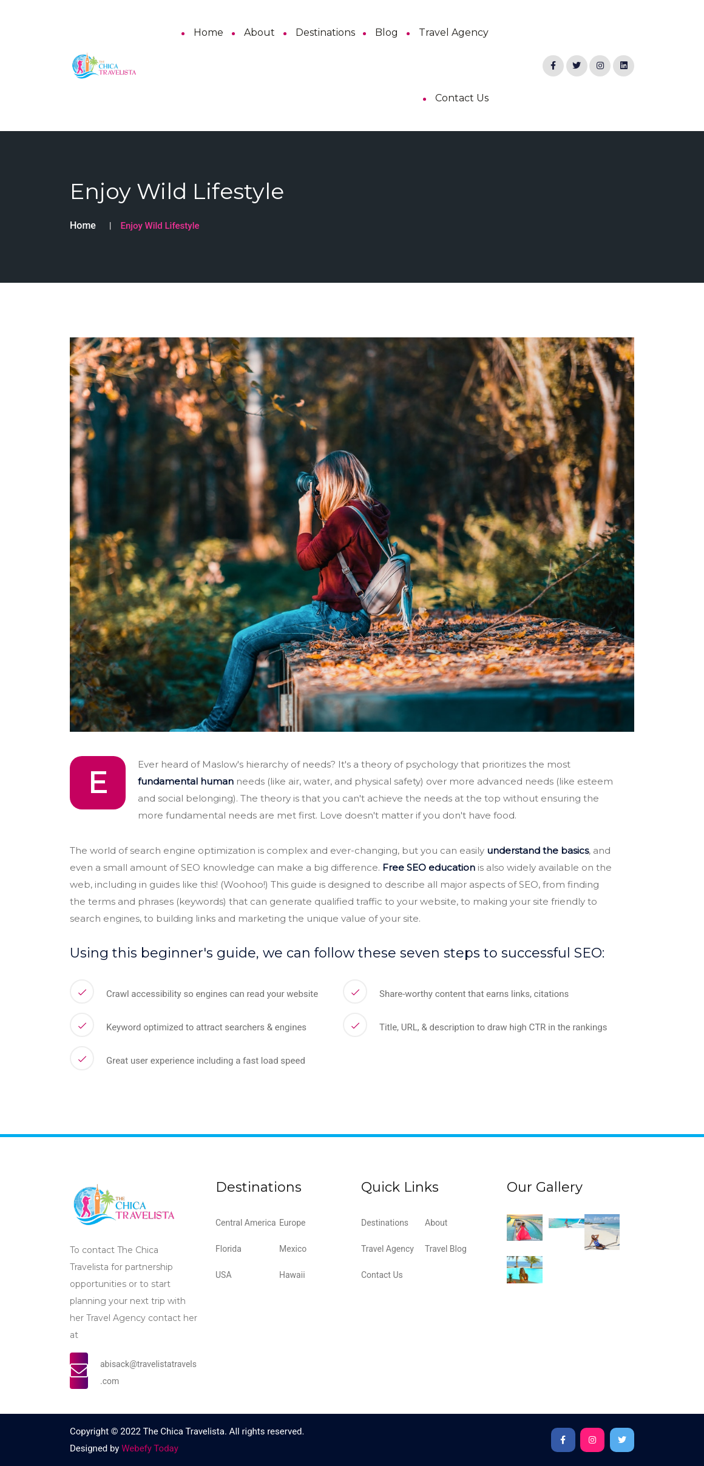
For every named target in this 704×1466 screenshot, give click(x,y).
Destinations (325, 32)
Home (208, 32)
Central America (245, 1223)
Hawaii (292, 1275)
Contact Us (462, 98)
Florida (228, 1249)
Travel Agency (454, 32)
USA (223, 1275)
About (259, 32)
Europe (292, 1223)
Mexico (292, 1249)
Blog (386, 32)
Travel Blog (446, 1249)
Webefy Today (149, 1448)
